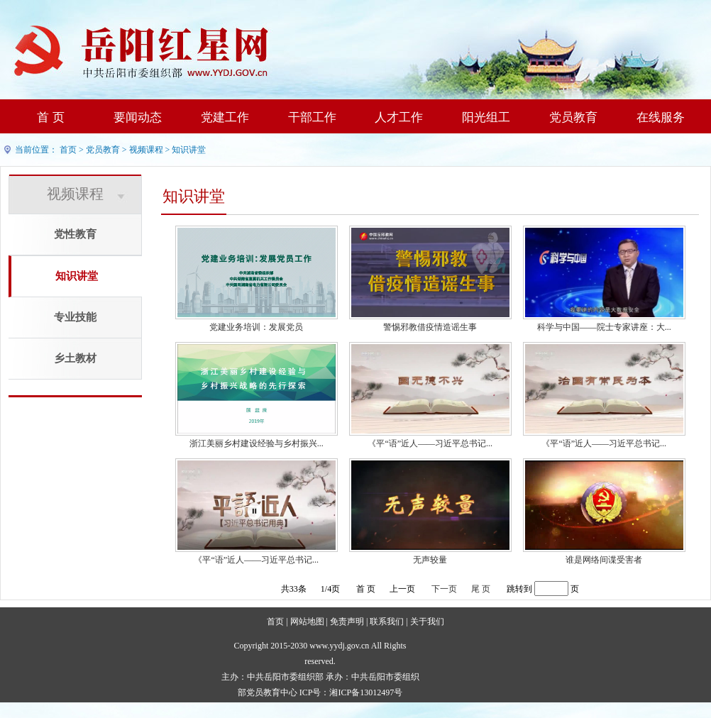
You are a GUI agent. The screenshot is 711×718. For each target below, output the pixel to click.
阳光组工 (486, 117)
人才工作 (399, 117)
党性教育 (75, 234)
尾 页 (480, 589)
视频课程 (146, 150)
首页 (68, 150)
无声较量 (430, 560)
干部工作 (312, 117)
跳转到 (519, 589)
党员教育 (573, 117)
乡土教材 (75, 358)
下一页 (444, 589)
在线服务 (660, 117)
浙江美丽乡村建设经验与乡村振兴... (256, 443)
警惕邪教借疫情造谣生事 (430, 327)
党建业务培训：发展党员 (256, 327)
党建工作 (225, 117)
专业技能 (75, 317)
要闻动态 (138, 117)
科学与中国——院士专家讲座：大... (604, 327)
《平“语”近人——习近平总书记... (430, 443)
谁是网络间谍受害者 (604, 560)
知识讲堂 (189, 150)
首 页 (50, 117)
